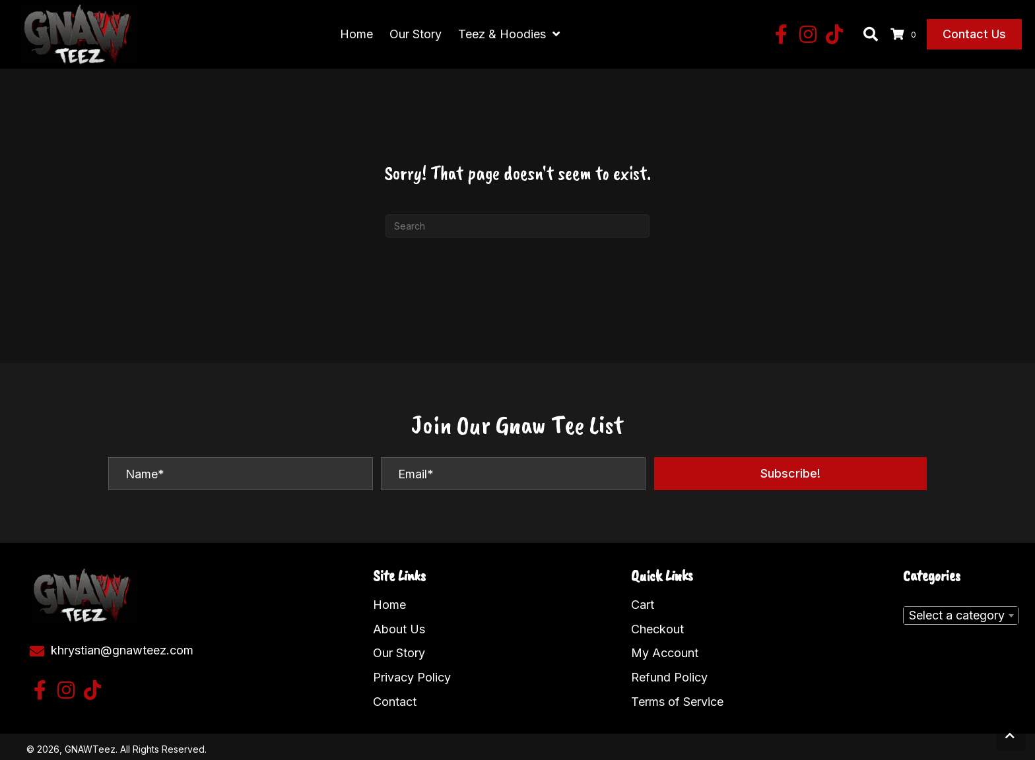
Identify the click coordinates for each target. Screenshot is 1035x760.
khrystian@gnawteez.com (122, 644)
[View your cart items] (905, 31)
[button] (781, 32)
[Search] (517, 220)
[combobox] (960, 609)
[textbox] (961, 609)
